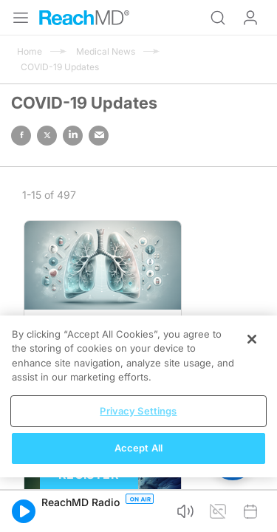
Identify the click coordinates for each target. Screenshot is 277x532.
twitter (47, 136)
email (99, 136)
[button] (23, 511)
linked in (73, 136)
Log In (250, 18)
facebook (21, 136)
